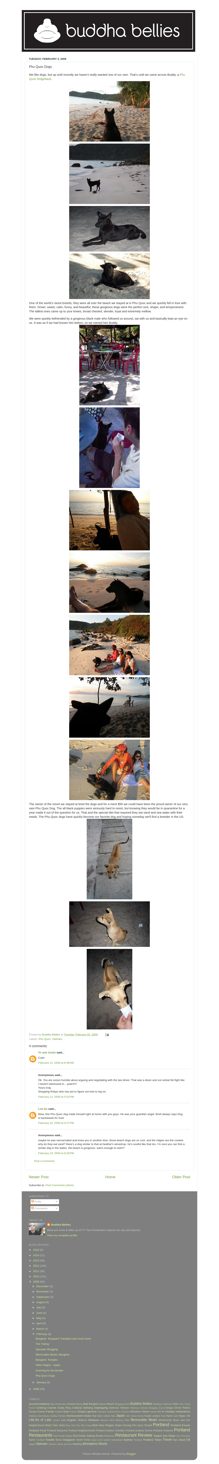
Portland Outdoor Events (138, 1430)
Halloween (135, 1411)
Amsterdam (60, 1404)
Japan (120, 1415)
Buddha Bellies (61, 1224)
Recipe (99, 1435)
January (41, 1382)
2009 (36, 1281)
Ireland (107, 1416)
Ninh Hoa (98, 1425)
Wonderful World (95, 1443)
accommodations (39, 1403)
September (43, 1296)
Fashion (59, 1411)
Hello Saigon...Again (48, 1365)
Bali (85, 1403)
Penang (127, 1425)
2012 (36, 1265)
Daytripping (101, 1407)
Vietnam (57, 1039)
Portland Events (180, 1425)
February (42, 1334)
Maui (112, 1420)
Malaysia (93, 1420)
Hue (94, 1415)
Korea (141, 1416)
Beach (110, 1404)
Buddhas (157, 1404)
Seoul (58, 1439)
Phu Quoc (45, 1039)
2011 (36, 1271)
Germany (101, 1411)
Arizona (71, 1404)
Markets (104, 1420)
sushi (100, 1440)
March (40, 1328)
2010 (36, 1276)
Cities (175, 1404)
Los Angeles (69, 1420)
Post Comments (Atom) (60, 1185)
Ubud (181, 1439)
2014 (36, 1255)
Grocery (125, 1411)
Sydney (128, 1439)
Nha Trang (86, 1425)
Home (110, 1177)
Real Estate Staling (63, 1436)
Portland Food (37, 1430)
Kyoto (169, 1415)
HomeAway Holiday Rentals (52, 1416)
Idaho (100, 1416)
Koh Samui (131, 1416)
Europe (33, 1411)
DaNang (88, 1407)
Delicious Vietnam (119, 1407)
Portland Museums (57, 1430)
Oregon (109, 1425)
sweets (107, 1440)
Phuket (148, 1425)
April (39, 1323)
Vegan (32, 1444)
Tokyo (158, 1439)
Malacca (82, 1420)
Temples (138, 1440)
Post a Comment (44, 1161)
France (73, 1411)
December (43, 1286)
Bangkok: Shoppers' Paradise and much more (63, 1338)
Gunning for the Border (49, 1370)
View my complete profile (62, 1235)
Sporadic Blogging (47, 1349)
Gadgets (82, 1411)
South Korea (83, 1439)
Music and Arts (181, 1420)
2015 (36, 1249)
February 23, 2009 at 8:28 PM (56, 1153)
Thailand (148, 1439)
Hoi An (161, 1411)
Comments (39, 1208)
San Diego (169, 1435)
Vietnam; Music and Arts (60, 1444)
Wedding (77, 1444)
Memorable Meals (144, 1420)
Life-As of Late (40, 1420)
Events (41, 1411)
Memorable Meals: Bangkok (52, 1354)
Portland (161, 1424)
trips (175, 1439)
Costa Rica (64, 1407)
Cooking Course (46, 1407)
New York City (73, 1425)
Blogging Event (122, 1404)
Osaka (118, 1425)
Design (169, 1407)
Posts (36, 1201)
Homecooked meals (78, 1415)
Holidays (33, 1416)
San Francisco (183, 1436)
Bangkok (93, 1404)
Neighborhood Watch (40, 1425)
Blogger (131, 1453)
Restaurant (109, 1436)
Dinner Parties (182, 1407)
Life (188, 1415)
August (41, 1302)
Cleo (181, 1404)
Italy (113, 1416)
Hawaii (153, 1411)
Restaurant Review (133, 1435)
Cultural (77, 1407)
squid (94, 1440)
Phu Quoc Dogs (45, 1375)
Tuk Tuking (42, 1343)
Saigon (157, 1435)
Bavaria (103, 1404)
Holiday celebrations (178, 1411)
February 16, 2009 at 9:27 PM (56, 1122)
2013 (36, 1260)
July (39, 1307)
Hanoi (145, 1411)
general (91, 1411)
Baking (79, 1404)
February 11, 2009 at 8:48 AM (56, 1062)
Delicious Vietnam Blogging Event (147, 1408)
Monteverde (165, 1420)
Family (50, 1411)
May (39, 1318)
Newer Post (39, 1177)
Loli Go (43, 1108)
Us (188, 1439)
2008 (36, 1388)
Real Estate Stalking (84, 1435)
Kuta (163, 1416)
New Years (59, 1425)
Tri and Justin (47, 1052)
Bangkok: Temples (47, 1359)
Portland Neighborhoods (81, 1430)
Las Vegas (179, 1415)
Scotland (40, 1440)
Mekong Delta (122, 1420)
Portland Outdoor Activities (110, 1430)
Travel (167, 1439)
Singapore (69, 1439)
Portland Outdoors (163, 1430)
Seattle (50, 1439)
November (43, 1291)
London (56, 1420)
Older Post (181, 1177)
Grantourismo (113, 1411)
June (39, 1312)
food (66, 1411)
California (167, 1404)
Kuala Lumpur (152, 1415)
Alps (52, 1404)
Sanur (32, 1439)
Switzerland (117, 1440)
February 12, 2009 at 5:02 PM (56, 1096)
